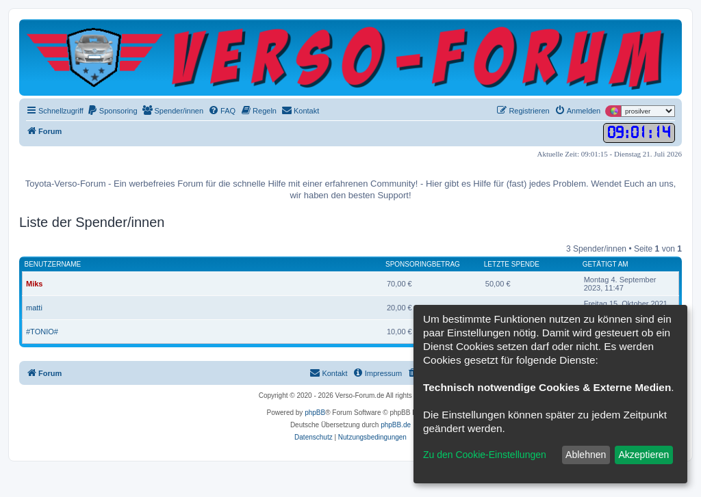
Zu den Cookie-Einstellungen (484, 454)
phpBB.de (396, 425)
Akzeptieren (643, 454)
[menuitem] (112, 111)
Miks (34, 284)
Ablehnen (585, 454)
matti (34, 308)
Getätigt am (605, 264)
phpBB (315, 412)
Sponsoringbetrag (422, 264)
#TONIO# (42, 331)
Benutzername (53, 264)
